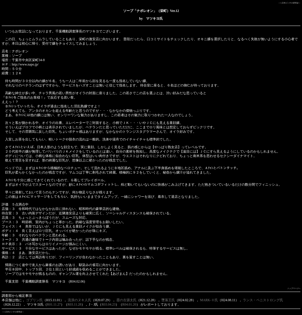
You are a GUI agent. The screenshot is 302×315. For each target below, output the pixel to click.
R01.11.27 (54, 304)
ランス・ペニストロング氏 (263, 300)
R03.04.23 (109, 304)
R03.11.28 (74, 304)
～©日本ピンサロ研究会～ (289, 3)
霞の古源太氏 (126, 300)
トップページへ (293, 288)
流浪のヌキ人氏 (79, 300)
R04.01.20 (129, 304)
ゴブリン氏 (34, 300)
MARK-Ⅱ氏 (209, 300)
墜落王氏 (168, 300)
